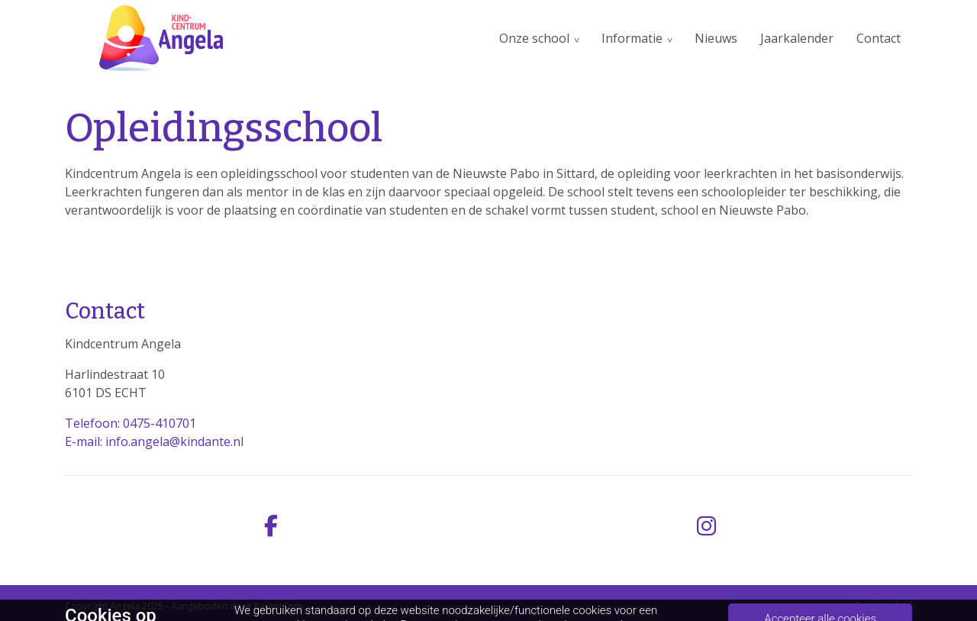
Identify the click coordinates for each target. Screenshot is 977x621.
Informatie (632, 38)
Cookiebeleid (883, 605)
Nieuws (716, 38)
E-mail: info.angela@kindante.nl (154, 441)
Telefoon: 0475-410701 (130, 423)
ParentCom (278, 606)
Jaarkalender (797, 38)
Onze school (534, 38)
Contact (878, 38)
